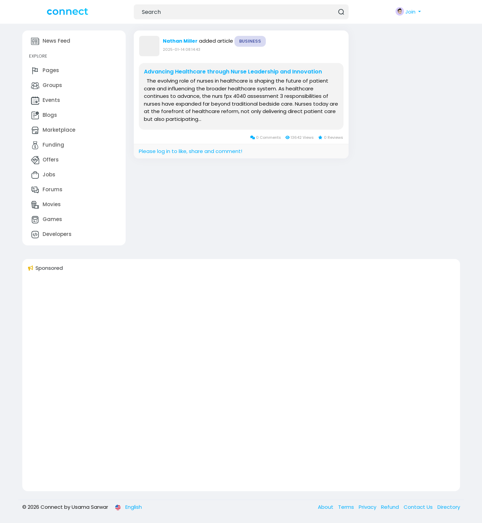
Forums (46, 190)
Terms (346, 506)
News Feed (50, 41)
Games (46, 220)
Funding (47, 145)
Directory (448, 506)
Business (250, 41)
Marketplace (53, 130)
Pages (45, 71)
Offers (45, 160)
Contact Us (419, 506)
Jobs (43, 175)
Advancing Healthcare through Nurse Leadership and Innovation (233, 71)
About (326, 506)
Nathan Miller (180, 41)
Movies (46, 205)
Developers (51, 235)
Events (45, 100)
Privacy (368, 506)
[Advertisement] (230, 384)
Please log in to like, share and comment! (190, 151)
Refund (390, 506)
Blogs (44, 115)
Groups (46, 86)
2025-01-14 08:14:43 (181, 49)
